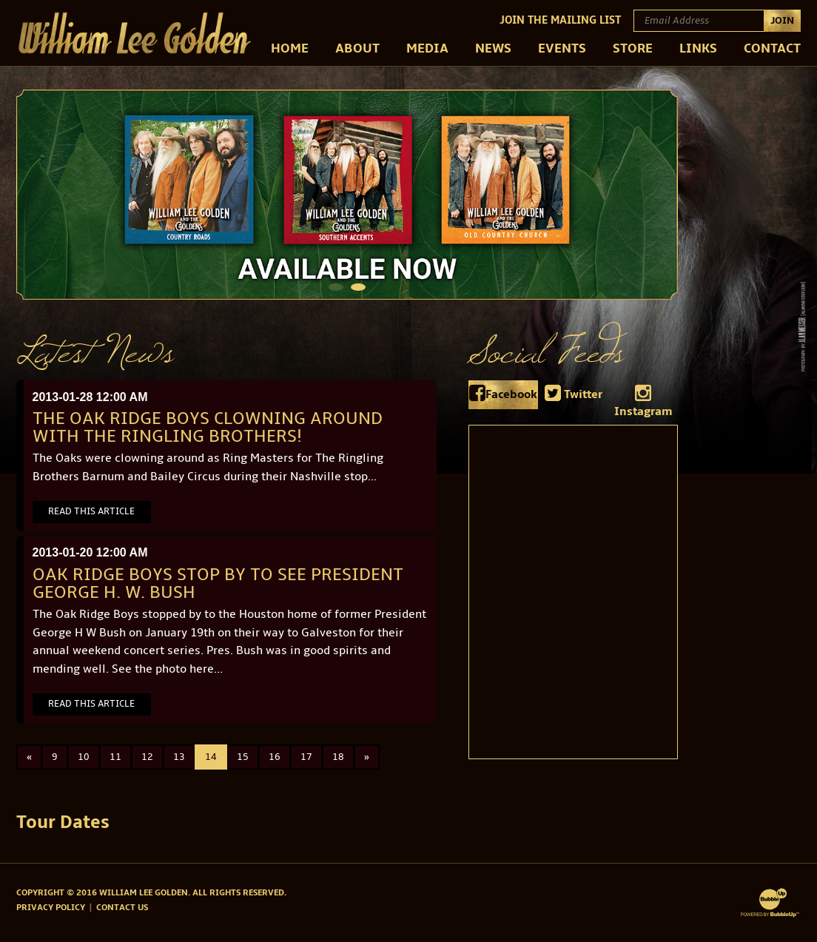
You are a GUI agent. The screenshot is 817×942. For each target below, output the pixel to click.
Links (698, 48)
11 (115, 757)
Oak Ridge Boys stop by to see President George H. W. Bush (218, 583)
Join (782, 20)
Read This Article (91, 511)
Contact (772, 48)
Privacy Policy (50, 908)
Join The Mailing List (560, 20)
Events (562, 48)
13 (179, 757)
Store (633, 48)
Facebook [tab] (503, 393)
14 (211, 757)
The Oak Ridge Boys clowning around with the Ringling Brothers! (208, 427)
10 (84, 757)
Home (290, 48)
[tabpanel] (347, 195)
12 (147, 757)
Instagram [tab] (643, 401)
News (493, 48)
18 (338, 757)
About (357, 48)
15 (243, 757)
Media (427, 48)
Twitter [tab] (573, 393)
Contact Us (122, 908)
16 (274, 757)
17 (306, 757)
